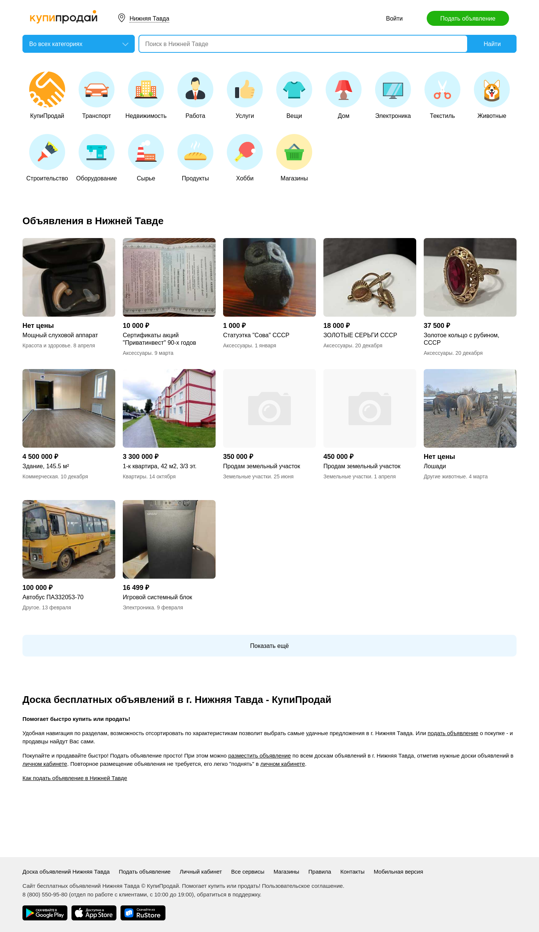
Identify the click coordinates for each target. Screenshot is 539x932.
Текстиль (442, 95)
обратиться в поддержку (228, 894)
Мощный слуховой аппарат (60, 335)
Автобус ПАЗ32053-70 (52, 597)
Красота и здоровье (46, 345)
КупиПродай (47, 95)
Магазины (294, 158)
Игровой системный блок (157, 597)
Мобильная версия (398, 871)
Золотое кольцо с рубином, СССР (461, 339)
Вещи (294, 95)
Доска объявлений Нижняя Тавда (66, 871)
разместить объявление (259, 755)
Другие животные (445, 476)
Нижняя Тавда (149, 18)
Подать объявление (467, 18)
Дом (344, 95)
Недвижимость (146, 95)
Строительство (47, 158)
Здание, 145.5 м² (45, 466)
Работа (195, 95)
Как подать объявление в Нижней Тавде (74, 778)
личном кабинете (44, 764)
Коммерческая (40, 476)
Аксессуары (137, 353)
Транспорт (97, 95)
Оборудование (96, 158)
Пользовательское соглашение (302, 886)
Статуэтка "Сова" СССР (256, 335)
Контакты (352, 871)
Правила (319, 871)
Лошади (435, 466)
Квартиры (134, 476)
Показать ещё (269, 646)
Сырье (146, 158)
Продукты (195, 158)
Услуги (245, 95)
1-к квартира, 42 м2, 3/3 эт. (160, 466)
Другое (30, 607)
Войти (394, 18)
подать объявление (453, 733)
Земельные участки (247, 476)
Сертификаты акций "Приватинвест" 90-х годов (159, 339)
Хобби (245, 158)
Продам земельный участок (261, 466)
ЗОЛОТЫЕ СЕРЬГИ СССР (360, 335)
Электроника (393, 95)
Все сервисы (247, 871)
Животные (492, 95)
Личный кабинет (201, 871)
